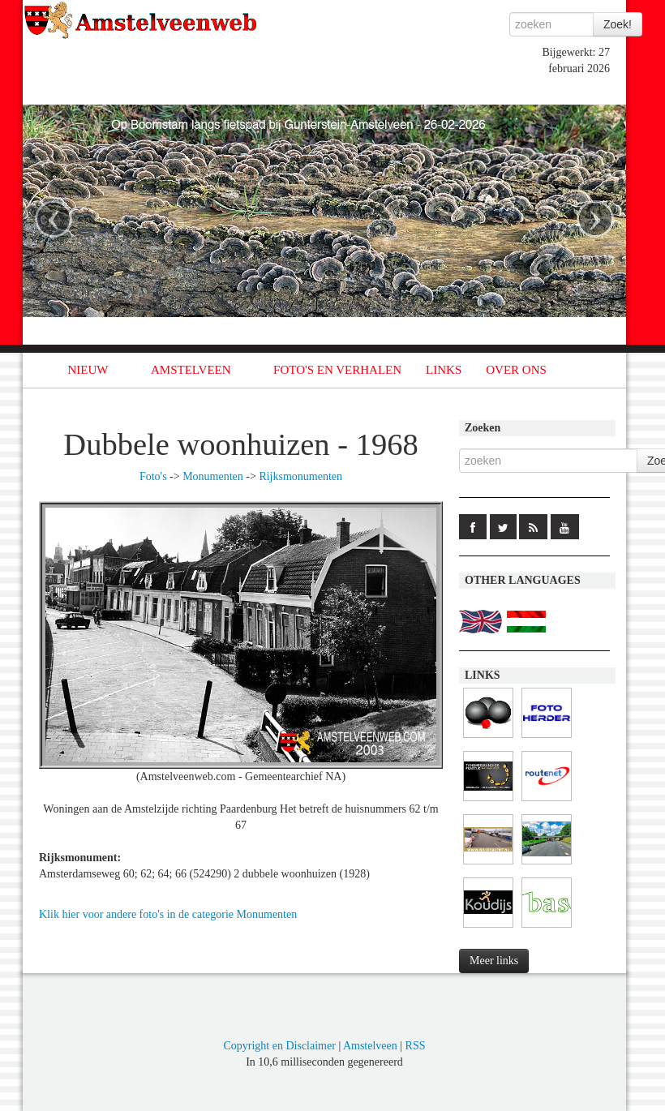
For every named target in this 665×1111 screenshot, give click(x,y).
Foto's (153, 476)
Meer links (494, 960)
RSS (415, 1046)
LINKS (443, 369)
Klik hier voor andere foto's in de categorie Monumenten (168, 914)
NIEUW (88, 369)
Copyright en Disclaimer (279, 1046)
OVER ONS (516, 369)
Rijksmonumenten (300, 476)
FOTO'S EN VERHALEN (337, 369)
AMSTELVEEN (191, 369)
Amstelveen (370, 1046)
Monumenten (212, 476)
